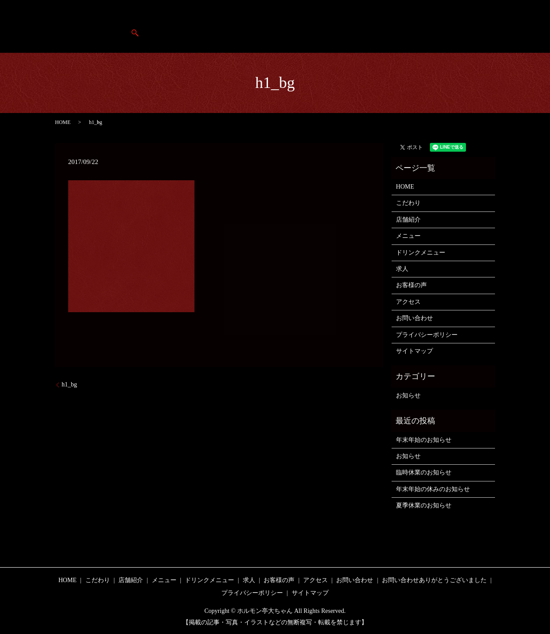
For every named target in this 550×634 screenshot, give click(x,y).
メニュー (334, 26)
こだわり (294, 26)
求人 (407, 26)
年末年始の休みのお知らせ (433, 489)
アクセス (485, 26)
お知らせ (408, 395)
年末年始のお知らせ (423, 440)
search (519, 26)
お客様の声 (443, 26)
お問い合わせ (414, 318)
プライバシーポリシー (427, 335)
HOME (219, 26)
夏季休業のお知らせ (423, 505)
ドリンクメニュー (420, 252)
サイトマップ (414, 351)
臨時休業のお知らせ (423, 472)
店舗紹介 (255, 26)
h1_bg (69, 384)
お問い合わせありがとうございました (434, 580)
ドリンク (373, 26)
